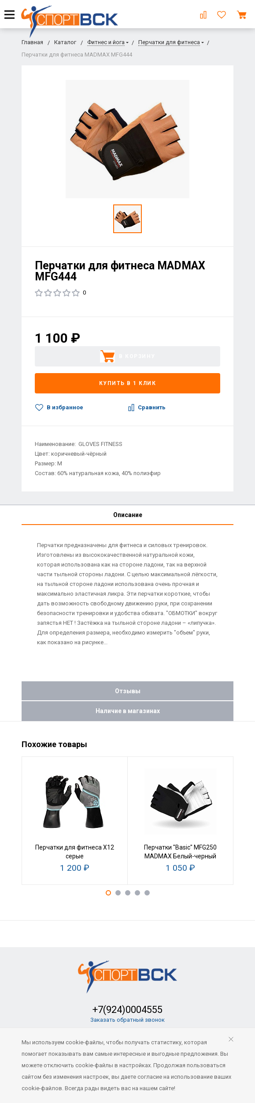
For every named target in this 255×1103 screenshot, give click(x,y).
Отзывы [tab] (127, 691)
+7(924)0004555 (127, 1009)
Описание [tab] (127, 514)
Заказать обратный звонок (127, 1019)
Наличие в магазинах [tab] (128, 710)
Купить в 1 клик (127, 383)
